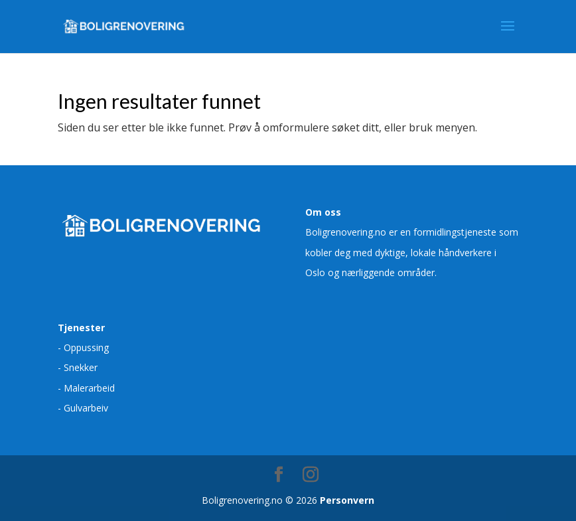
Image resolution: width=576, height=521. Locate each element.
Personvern (347, 500)
